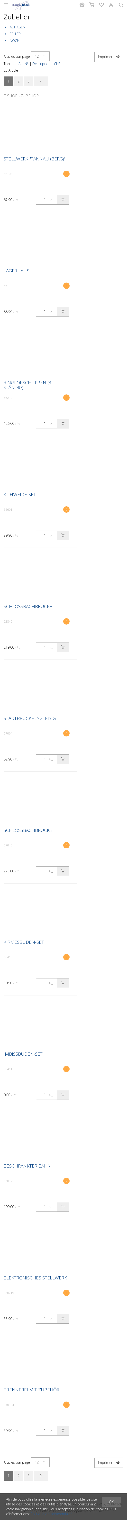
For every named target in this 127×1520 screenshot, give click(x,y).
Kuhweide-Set (20, 494)
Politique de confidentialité (52, 1514)
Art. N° (23, 63)
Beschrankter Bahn (27, 1166)
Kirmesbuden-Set (24, 942)
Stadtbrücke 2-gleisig (30, 718)
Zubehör (29, 96)
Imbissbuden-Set (23, 1054)
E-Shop (11, 96)
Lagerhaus (16, 270)
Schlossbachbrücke (28, 606)
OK (111, 1501)
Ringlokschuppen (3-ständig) (28, 385)
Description (41, 63)
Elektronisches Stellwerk (35, 1278)
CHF (57, 63)
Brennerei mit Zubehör (31, 1389)
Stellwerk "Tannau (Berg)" (34, 159)
